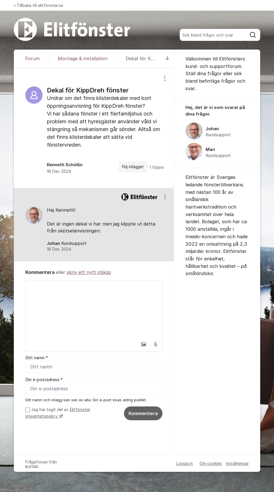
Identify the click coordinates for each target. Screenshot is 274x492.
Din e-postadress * (44, 379)
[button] (143, 344)
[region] (94, 128)
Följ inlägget (133, 166)
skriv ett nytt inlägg (89, 272)
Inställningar (237, 463)
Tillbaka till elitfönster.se (38, 5)
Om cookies (211, 463)
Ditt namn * (36, 357)
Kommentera (143, 413)
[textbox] (94, 309)
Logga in (184, 463)
